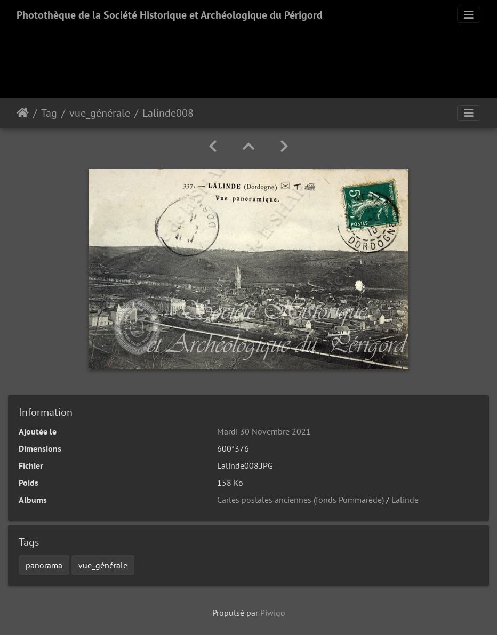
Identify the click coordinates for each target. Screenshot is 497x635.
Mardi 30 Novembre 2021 (264, 431)
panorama (44, 565)
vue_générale (99, 113)
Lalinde (405, 499)
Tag (49, 113)
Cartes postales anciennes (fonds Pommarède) (300, 499)
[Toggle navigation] (468, 15)
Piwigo (272, 612)
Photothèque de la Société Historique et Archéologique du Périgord (170, 15)
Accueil (23, 113)
